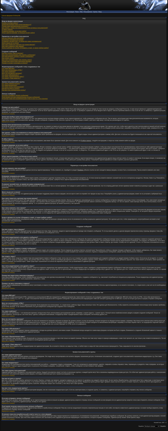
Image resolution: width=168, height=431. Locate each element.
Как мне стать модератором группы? (14, 90)
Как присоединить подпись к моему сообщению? (18, 56)
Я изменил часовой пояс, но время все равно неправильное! (22, 41)
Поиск (77, 11)
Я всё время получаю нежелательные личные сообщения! (21, 97)
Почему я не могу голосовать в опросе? (15, 63)
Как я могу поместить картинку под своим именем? (18, 44)
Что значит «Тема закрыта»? (11, 78)
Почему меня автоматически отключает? (15, 26)
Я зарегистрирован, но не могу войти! (14, 31)
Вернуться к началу (8, 114)
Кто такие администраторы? (11, 83)
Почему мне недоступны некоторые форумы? (17, 61)
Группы (95, 11)
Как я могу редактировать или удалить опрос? (17, 60)
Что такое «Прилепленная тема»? (13, 76)
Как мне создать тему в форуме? (12, 53)
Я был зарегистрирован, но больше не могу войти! (18, 33)
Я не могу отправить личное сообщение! (15, 95)
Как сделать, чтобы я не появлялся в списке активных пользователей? (25, 28)
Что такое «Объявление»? (10, 75)
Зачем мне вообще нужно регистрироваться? (16, 24)
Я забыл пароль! (7, 29)
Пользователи (88, 11)
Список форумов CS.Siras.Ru (11, 15)
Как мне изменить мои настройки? (13, 38)
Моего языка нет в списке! (10, 43)
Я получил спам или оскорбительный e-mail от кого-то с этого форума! (25, 99)
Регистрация (70, 11)
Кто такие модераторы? (9, 85)
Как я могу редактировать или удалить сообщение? (18, 55)
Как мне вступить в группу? (11, 88)
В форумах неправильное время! (12, 40)
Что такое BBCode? (8, 68)
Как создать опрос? (8, 58)
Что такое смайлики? (9, 71)
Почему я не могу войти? (10, 23)
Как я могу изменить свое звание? (13, 46)
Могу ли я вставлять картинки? (12, 73)
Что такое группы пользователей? (13, 87)
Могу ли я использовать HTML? (12, 70)
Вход (100, 11)
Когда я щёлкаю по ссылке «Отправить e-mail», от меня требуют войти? (25, 48)
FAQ (81, 11)
